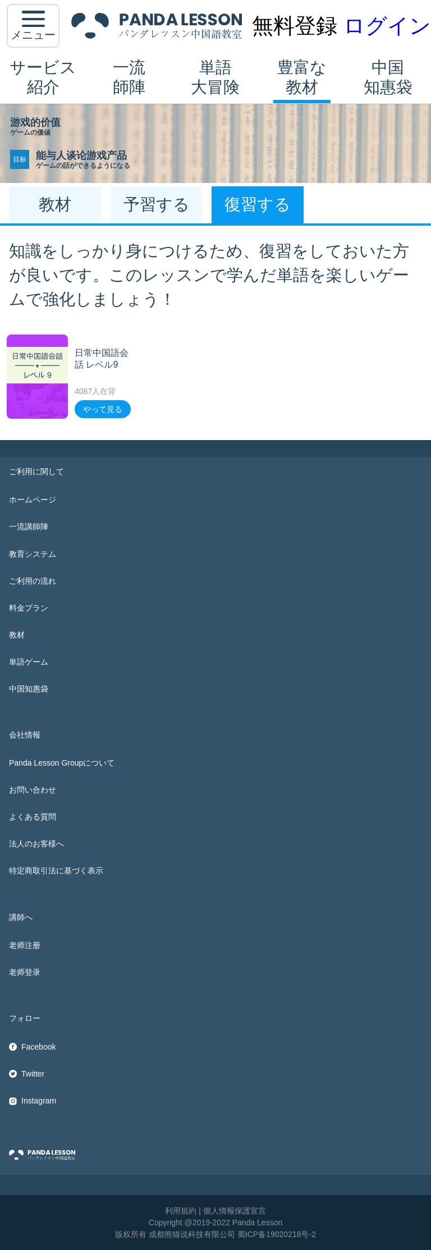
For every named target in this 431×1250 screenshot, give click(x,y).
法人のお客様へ (36, 843)
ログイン (387, 25)
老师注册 (24, 945)
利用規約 (180, 1210)
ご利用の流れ (32, 580)
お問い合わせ (32, 789)
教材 (17, 634)
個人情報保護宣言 (234, 1210)
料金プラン (28, 607)
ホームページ (32, 499)
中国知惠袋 (388, 77)
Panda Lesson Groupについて (61, 762)
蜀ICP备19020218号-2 (276, 1234)
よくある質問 (32, 816)
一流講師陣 (28, 526)
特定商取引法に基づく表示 (56, 870)
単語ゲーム (28, 661)
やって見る (102, 409)
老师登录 (24, 972)
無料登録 (294, 25)
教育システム (32, 554)
